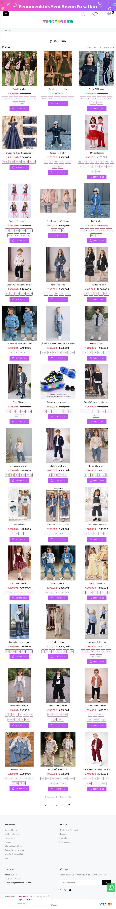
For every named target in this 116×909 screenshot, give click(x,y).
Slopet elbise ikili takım (19, 705)
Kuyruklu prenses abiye (58, 89)
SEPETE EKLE (21, 108)
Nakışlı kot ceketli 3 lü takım (58, 524)
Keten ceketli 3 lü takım (97, 705)
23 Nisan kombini (97, 152)
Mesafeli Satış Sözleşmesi (16, 853)
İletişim (8, 841)
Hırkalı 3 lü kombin (96, 465)
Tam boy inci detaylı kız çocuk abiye (19, 152)
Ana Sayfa (8, 30)
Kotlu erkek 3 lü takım (58, 583)
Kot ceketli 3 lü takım (58, 152)
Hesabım (63, 833)
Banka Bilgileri (11, 829)
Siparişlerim (64, 837)
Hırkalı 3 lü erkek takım (58, 465)
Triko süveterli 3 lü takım (19, 465)
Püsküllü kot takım (58, 284)
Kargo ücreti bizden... (26, 899)
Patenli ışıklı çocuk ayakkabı (58, 402)
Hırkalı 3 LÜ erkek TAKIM (58, 769)
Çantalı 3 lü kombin (96, 89)
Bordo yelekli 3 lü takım (19, 583)
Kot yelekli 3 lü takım (19, 769)
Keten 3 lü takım (96, 343)
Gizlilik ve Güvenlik (12, 833)
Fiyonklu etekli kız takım (96, 284)
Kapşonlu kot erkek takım (19, 642)
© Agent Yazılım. (52, 904)
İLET (106, 882)
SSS (6, 857)
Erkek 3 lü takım (19, 402)
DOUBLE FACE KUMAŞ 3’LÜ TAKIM (96, 769)
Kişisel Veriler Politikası (14, 849)
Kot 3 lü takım (96, 221)
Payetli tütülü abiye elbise (19, 221)
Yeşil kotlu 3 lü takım (97, 583)
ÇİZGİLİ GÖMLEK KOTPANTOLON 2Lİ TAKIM (58, 343)
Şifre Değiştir (65, 841)
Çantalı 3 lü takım (19, 89)
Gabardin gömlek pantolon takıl (19, 284)
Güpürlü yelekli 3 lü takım (96, 524)
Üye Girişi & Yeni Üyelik (69, 829)
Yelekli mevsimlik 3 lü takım (58, 221)
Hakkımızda (9, 837)
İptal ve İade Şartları (13, 845)
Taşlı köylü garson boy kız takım (96, 402)
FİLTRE (7, 47)
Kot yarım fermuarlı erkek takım (19, 343)
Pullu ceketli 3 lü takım (58, 705)
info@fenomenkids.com (21, 882)
